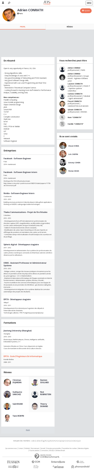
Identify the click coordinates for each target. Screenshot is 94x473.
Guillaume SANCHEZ (17, 393)
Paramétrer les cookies (69, 448)
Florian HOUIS (73, 171)
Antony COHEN (74, 162)
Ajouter (87, 10)
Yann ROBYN (18, 416)
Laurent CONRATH (75, 84)
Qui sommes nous (11, 448)
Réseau (70, 27)
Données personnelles (54, 448)
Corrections (44, 450)
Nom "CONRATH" (75, 117)
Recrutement (35, 448)
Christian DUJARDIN (17, 381)
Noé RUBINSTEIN (45, 393)
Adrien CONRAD (74, 68)
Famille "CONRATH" (75, 124)
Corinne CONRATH (75, 94)
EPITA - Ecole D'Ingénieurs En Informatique (23, 356)
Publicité (27, 448)
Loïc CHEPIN (73, 154)
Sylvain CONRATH (75, 109)
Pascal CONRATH (74, 101)
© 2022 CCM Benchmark (57, 450)
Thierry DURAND (44, 405)
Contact (20, 448)
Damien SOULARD (44, 381)
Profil (22, 27)
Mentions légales (83, 448)
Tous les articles (34, 450)
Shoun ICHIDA (73, 146)
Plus (28, 430)
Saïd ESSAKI (18, 404)
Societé (43, 448)
